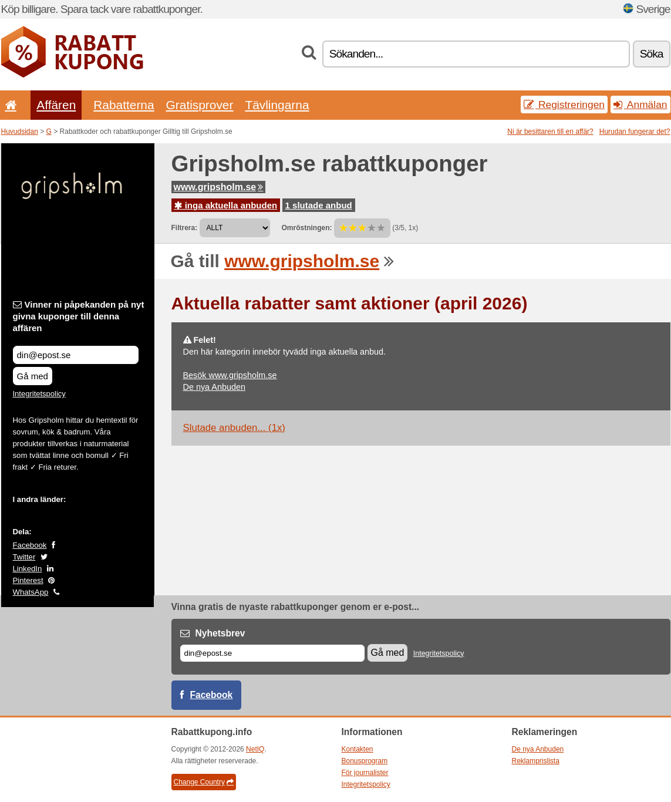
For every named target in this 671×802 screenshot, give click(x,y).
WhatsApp (31, 592)
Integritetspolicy (39, 393)
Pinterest (28, 580)
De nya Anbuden (214, 387)
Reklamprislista (535, 761)
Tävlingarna (277, 105)
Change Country (204, 782)
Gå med (32, 376)
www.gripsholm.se (219, 187)
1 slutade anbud (318, 205)
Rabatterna (123, 105)
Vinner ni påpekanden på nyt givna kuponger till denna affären (78, 316)
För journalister (365, 773)
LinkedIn (27, 568)
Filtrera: (184, 228)
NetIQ (255, 749)
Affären (56, 105)
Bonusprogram (365, 761)
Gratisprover (200, 105)
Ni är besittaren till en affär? (550, 131)
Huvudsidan (19, 131)
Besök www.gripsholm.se (230, 375)
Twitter (24, 556)
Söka (651, 54)
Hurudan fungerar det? (634, 131)
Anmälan (640, 104)
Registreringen (564, 104)
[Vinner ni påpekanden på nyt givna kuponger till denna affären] (76, 355)
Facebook (30, 545)
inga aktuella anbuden (226, 205)
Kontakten (357, 749)
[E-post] (272, 653)
